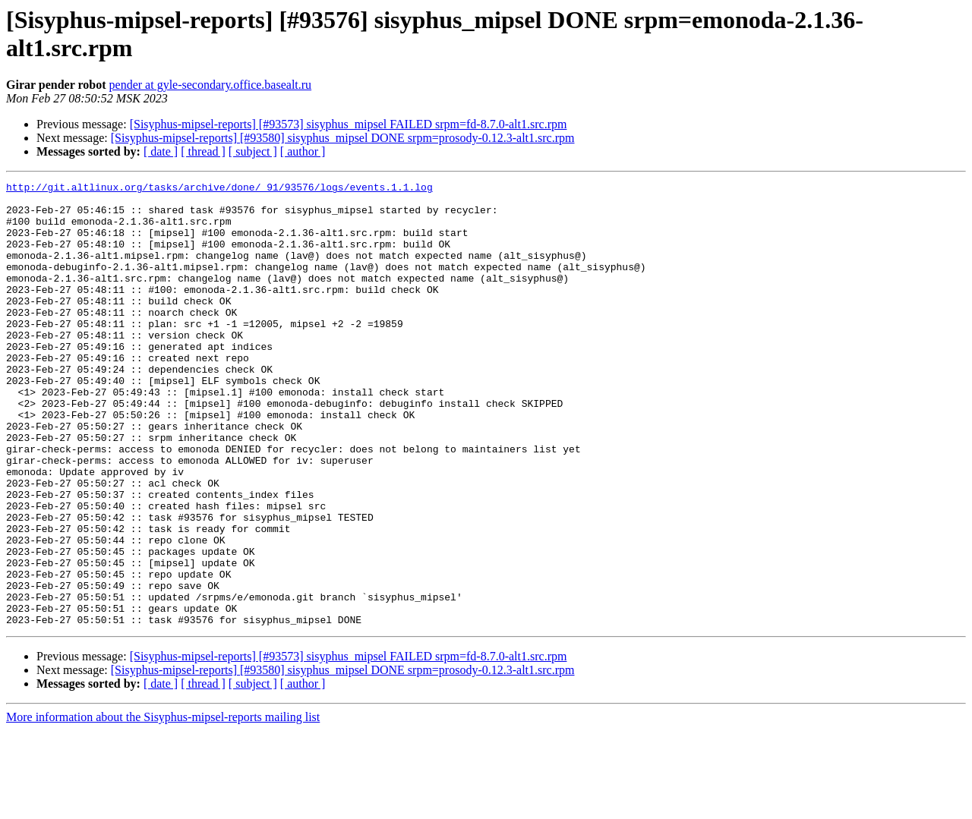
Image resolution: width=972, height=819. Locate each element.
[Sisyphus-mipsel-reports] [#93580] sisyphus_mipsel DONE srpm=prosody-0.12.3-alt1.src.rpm (343, 137)
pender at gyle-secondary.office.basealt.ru (210, 84)
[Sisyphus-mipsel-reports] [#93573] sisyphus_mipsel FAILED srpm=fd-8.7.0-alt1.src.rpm (348, 124)
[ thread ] (203, 151)
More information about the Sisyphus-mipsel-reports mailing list (163, 805)
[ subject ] (253, 151)
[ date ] (161, 151)
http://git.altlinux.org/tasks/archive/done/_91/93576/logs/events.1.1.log (219, 189)
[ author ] (303, 151)
